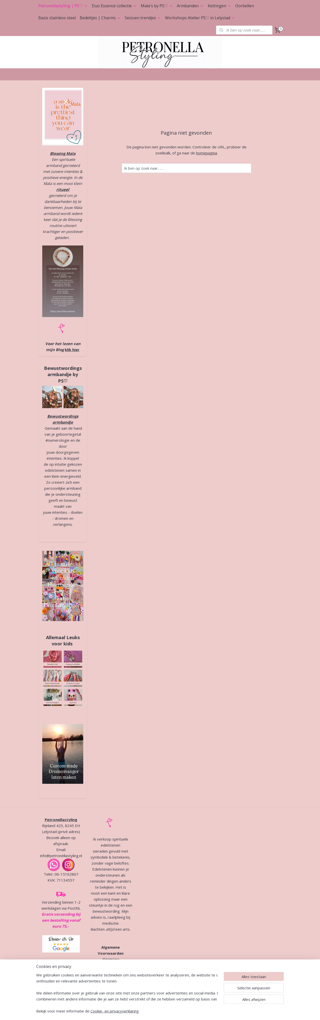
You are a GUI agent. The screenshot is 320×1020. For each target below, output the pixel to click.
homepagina (206, 152)
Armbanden (190, 6)
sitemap (143, 1011)
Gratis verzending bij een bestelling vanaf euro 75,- (61, 920)
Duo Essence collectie (114, 6)
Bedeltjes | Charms (100, 18)
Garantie (97, 977)
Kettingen (219, 6)
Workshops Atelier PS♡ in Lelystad (200, 18)
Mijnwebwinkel (216, 1011)
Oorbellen (244, 6)
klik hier (72, 349)
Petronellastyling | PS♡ (63, 6)
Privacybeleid (110, 971)
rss (154, 1011)
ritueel (62, 189)
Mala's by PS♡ (157, 6)
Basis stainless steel (57, 18)
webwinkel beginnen (173, 1011)
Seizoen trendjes (143, 18)
